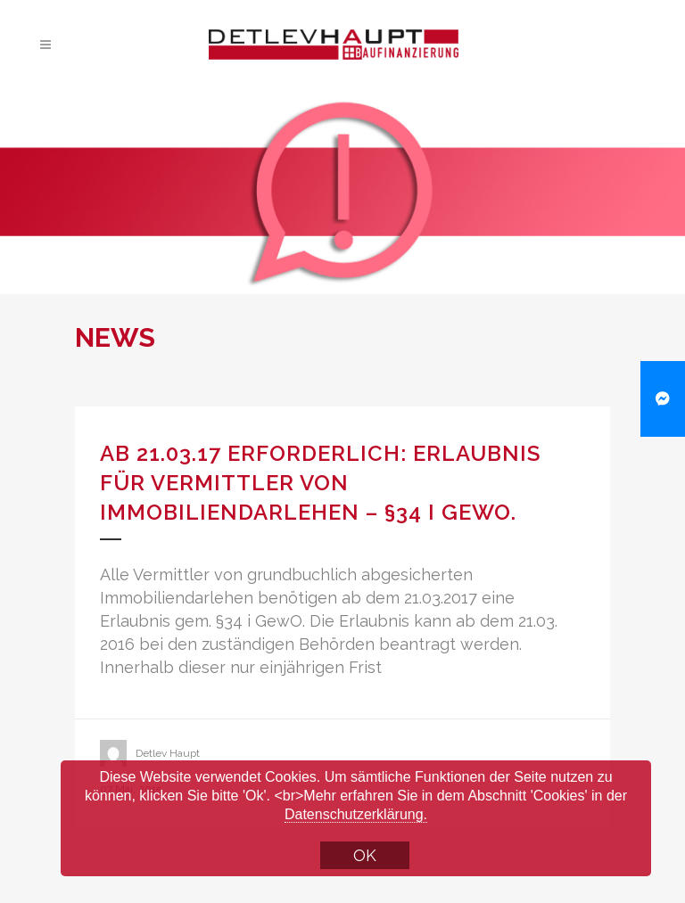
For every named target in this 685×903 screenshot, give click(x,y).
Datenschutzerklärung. (356, 814)
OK (364, 855)
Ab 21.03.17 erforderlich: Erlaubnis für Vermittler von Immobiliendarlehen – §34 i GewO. (320, 482)
